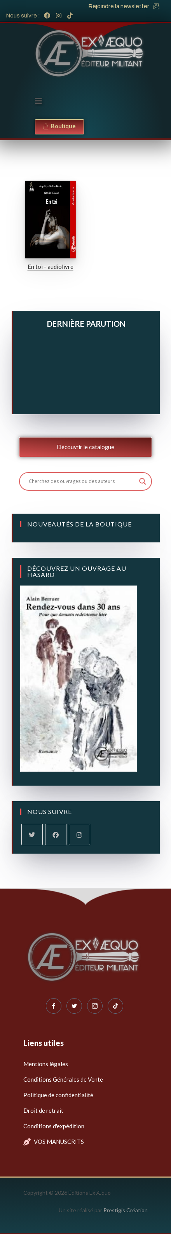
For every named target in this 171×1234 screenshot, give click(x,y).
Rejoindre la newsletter (118, 6)
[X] (32, 834)
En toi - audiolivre (50, 266)
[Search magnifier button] (142, 481)
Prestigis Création (125, 1210)
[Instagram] (79, 834)
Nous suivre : (23, 15)
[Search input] (82, 481)
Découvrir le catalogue (85, 447)
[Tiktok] (115, 1006)
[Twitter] (74, 1006)
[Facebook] (55, 834)
